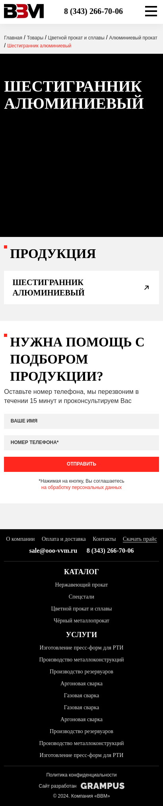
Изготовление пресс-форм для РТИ (82, 647)
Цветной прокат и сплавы (81, 608)
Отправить (81, 464)
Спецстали (81, 596)
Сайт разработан (81, 786)
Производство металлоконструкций (81, 659)
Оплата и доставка (64, 539)
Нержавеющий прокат (81, 584)
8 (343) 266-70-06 (93, 11)
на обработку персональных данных (81, 487)
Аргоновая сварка (81, 683)
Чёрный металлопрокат (81, 620)
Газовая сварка (81, 695)
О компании (20, 539)
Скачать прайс (140, 539)
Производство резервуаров (81, 671)
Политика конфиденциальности (81, 775)
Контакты (104, 539)
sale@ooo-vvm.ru (53, 550)
